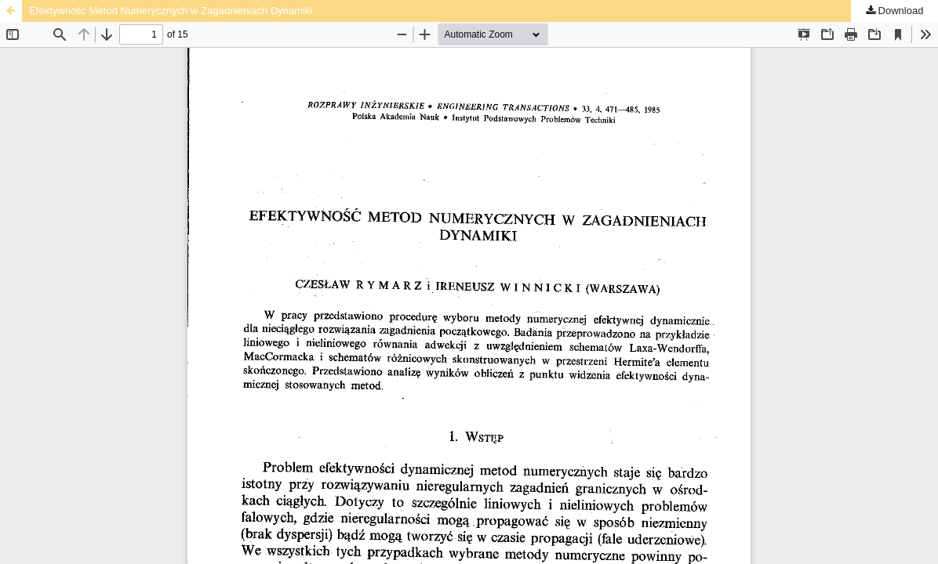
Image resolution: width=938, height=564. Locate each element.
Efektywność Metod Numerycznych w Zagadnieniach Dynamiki (170, 10)
